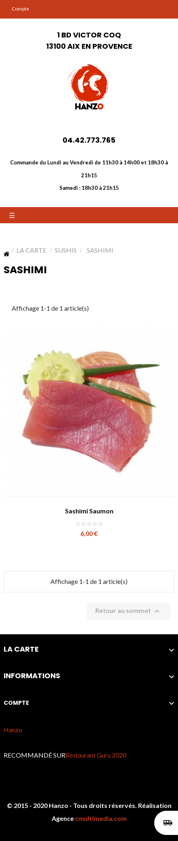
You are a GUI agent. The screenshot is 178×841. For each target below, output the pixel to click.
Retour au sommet (128, 611)
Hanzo (13, 729)
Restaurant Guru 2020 (95, 755)
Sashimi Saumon (89, 511)
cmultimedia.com (101, 818)
